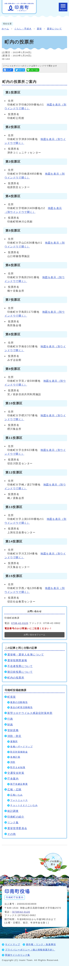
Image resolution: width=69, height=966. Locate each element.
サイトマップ (12, 944)
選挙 (39, 29)
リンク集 (13, 822)
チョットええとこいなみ (24, 805)
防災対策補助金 (19, 752)
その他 (11, 834)
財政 (10, 724)
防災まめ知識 (17, 767)
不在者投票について (20, 666)
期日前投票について (20, 672)
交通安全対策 (15, 773)
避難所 (14, 741)
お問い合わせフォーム (34, 635)
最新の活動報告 (19, 702)
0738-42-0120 (19, 623)
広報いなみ (16, 795)
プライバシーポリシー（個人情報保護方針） (30, 949)
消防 (12, 762)
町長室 (11, 696)
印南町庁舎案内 (14, 897)
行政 (10, 718)
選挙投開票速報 (17, 660)
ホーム (5, 29)
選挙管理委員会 (17, 828)
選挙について (54, 29)
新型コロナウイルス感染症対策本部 (30, 713)
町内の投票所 (15, 677)
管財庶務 (13, 730)
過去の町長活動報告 (21, 707)
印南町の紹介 (15, 816)
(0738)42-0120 (21, 912)
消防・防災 (14, 736)
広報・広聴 (14, 789)
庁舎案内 (13, 778)
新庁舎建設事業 (19, 784)
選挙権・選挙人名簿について (25, 654)
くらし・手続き (23, 29)
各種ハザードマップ (21, 746)
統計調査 (13, 811)
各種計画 (15, 757)
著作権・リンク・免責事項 (41, 944)
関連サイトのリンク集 (17, 955)
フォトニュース (19, 800)
